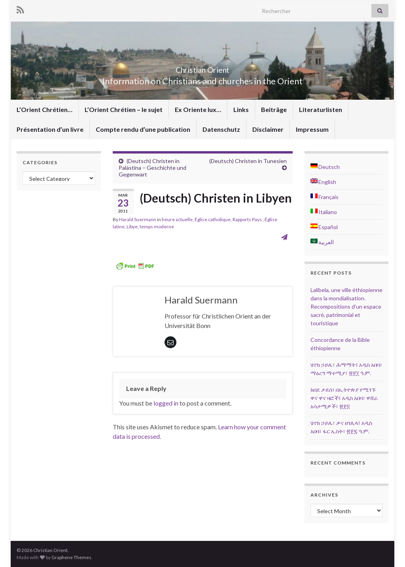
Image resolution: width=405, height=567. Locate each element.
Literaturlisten (320, 109)
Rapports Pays (248, 219)
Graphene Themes (71, 557)
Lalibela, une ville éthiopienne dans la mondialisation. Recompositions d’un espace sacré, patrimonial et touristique (346, 306)
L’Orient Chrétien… (44, 109)
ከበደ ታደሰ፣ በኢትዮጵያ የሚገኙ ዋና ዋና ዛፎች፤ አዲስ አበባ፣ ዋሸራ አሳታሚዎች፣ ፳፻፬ (344, 398)
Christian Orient (202, 68)
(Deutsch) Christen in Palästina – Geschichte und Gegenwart (152, 167)
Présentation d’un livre (50, 129)
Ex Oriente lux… (198, 109)
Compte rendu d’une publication (143, 129)
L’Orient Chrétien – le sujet (124, 109)
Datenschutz (221, 129)
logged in (165, 403)
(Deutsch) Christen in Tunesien (248, 160)
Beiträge (274, 109)
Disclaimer (268, 129)
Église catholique (213, 219)
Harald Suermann (137, 219)
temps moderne (157, 226)
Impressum (312, 129)
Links (241, 109)
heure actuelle (177, 219)
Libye (132, 226)
